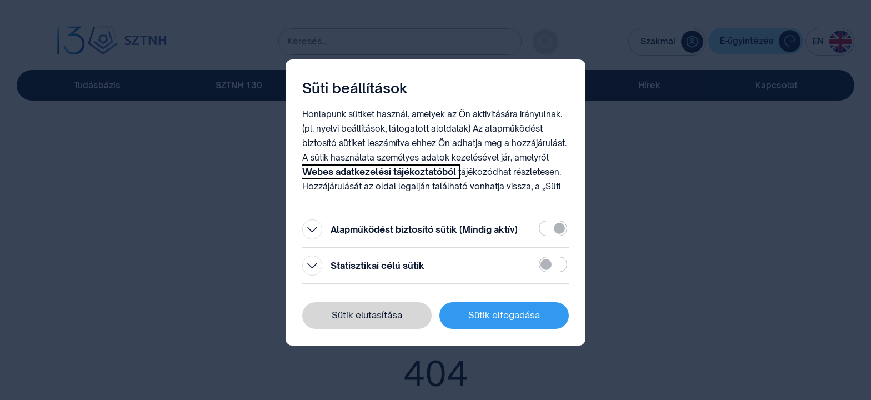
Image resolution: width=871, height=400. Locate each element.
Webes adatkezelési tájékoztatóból (380, 171)
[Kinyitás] (312, 229)
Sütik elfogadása (504, 315)
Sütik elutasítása (367, 315)
